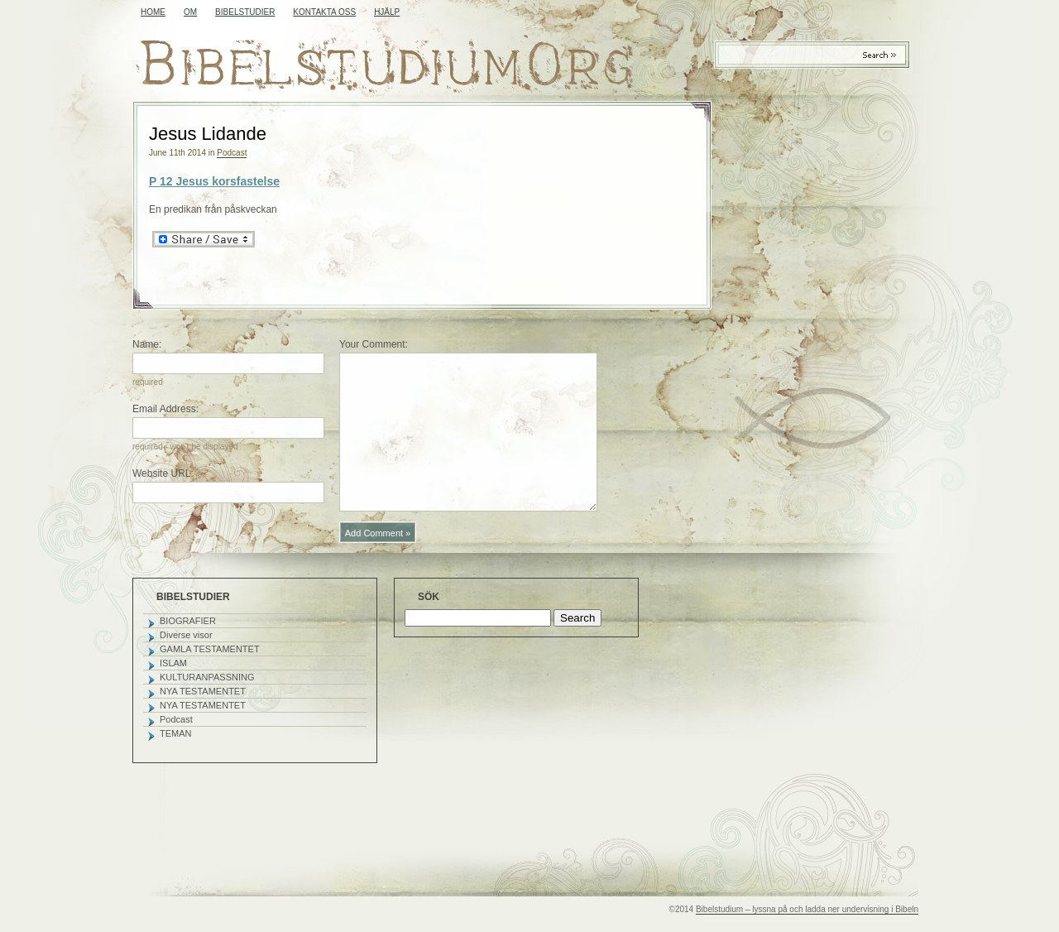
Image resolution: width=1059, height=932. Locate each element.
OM (190, 12)
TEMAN (176, 733)
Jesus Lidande (207, 133)
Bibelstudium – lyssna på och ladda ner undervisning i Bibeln (807, 909)
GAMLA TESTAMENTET (210, 649)
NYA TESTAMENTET (203, 691)
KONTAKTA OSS (324, 12)
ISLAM (173, 663)
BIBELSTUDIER (245, 12)
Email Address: (165, 409)
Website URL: (163, 473)
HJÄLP (387, 12)
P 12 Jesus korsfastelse (214, 181)
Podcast (232, 152)
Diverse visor (186, 635)
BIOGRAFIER (188, 621)
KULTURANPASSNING (207, 677)
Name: (146, 344)
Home (153, 12)
